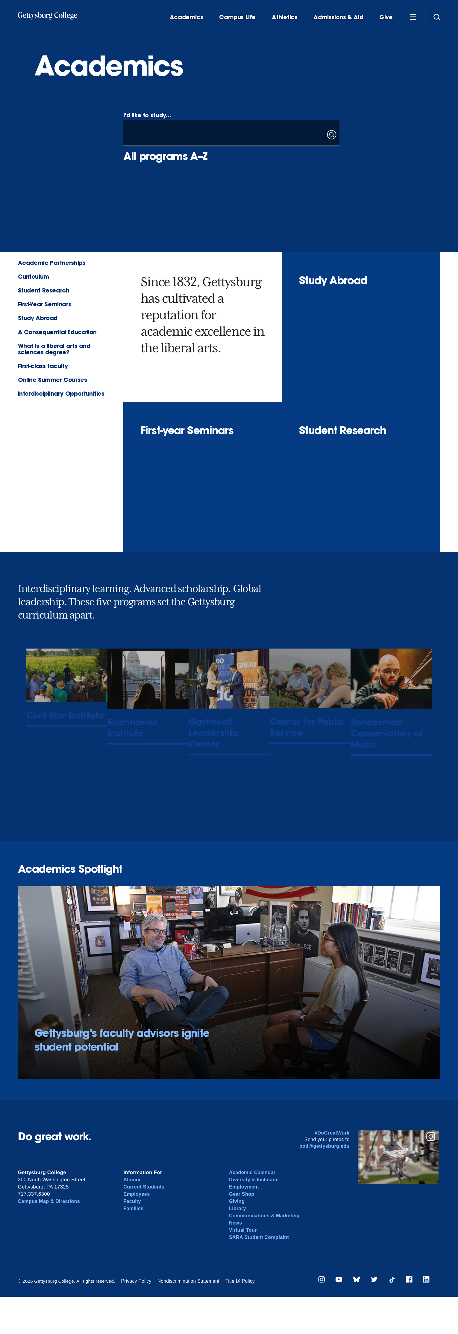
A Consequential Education (57, 332)
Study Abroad (37, 318)
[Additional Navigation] (413, 17)
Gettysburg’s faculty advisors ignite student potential (121, 1077)
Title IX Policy (235, 1318)
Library (238, 1245)
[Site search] (436, 17)
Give (385, 17)
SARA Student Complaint (260, 1274)
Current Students (144, 1224)
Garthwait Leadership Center (228, 736)
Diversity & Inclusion (255, 1216)
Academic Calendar (253, 1209)
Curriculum (33, 276)
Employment (244, 1224)
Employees (137, 1231)
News (235, 1260)
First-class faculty (43, 366)
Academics (186, 17)
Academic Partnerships (52, 262)
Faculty (132, 1238)
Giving (237, 1238)
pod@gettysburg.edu (324, 1183)
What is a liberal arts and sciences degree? (54, 349)
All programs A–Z (165, 156)
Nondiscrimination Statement (186, 1318)
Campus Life (237, 17)
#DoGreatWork (332, 1169)
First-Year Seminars (44, 304)
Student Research (43, 290)
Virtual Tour (243, 1267)
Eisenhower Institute (142, 779)
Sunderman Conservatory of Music (378, 742)
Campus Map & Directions (50, 1238)
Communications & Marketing (266, 1252)
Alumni (132, 1216)
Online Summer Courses (52, 379)
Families (133, 1245)
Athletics (285, 17)
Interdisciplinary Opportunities (61, 393)
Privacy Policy (135, 1318)
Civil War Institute (56, 722)
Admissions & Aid (338, 17)
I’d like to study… (147, 115)
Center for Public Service (298, 784)
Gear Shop (242, 1231)
